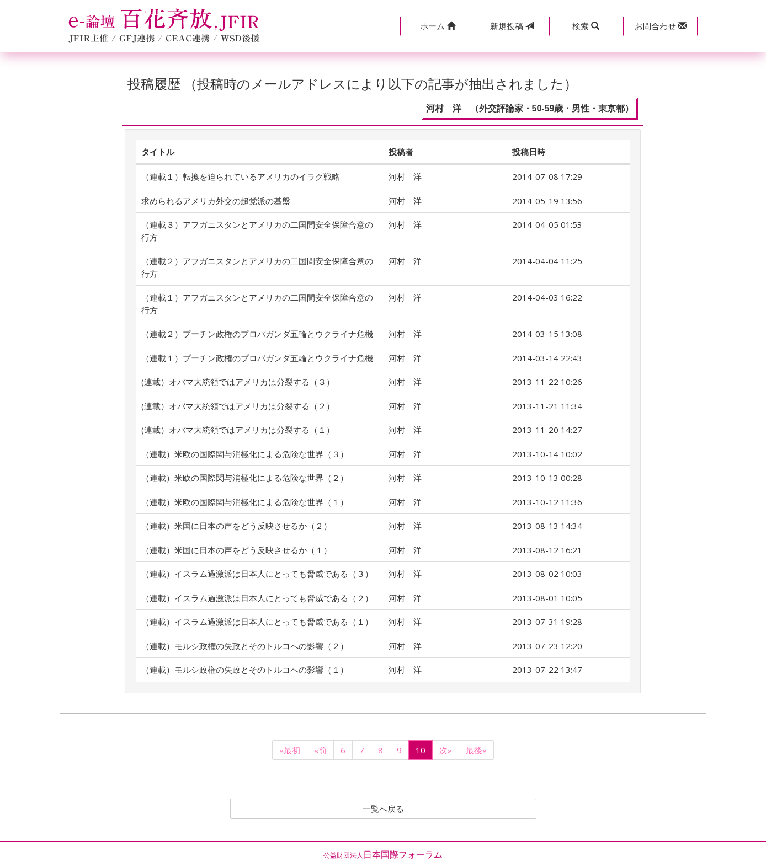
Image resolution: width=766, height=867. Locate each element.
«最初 (289, 750)
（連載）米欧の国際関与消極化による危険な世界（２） (244, 477)
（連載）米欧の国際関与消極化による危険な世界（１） (244, 501)
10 (420, 750)
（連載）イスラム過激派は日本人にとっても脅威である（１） (257, 621)
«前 (320, 750)
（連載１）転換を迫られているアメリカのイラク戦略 (240, 176)
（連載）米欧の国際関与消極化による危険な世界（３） (244, 453)
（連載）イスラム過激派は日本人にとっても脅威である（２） (257, 597)
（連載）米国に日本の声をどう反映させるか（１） (236, 549)
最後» (476, 750)
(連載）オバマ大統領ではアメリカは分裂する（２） (237, 405)
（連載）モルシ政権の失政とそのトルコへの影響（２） (244, 645)
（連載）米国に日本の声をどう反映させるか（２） (236, 525)
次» (445, 750)
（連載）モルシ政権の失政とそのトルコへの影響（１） (244, 669)
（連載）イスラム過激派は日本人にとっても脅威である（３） (257, 573)
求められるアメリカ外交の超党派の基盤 (215, 200)
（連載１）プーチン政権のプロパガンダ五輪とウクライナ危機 (257, 357)
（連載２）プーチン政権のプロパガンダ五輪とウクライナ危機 (257, 333)
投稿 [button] (512, 25)
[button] (437, 26)
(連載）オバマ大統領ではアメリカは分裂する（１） (237, 429)
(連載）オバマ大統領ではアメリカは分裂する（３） (237, 381)
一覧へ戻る (383, 809)
